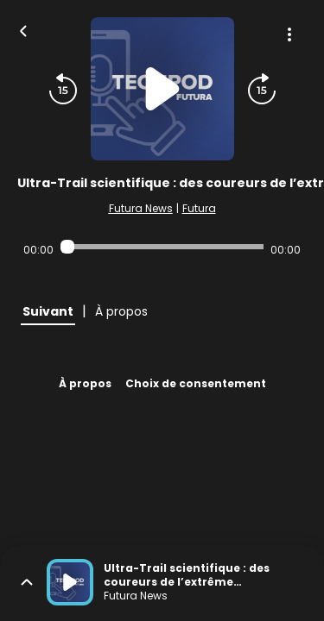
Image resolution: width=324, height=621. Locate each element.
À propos (85, 383)
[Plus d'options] (289, 34)
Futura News (141, 208)
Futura (199, 208)
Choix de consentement (195, 383)
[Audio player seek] (162, 246)
